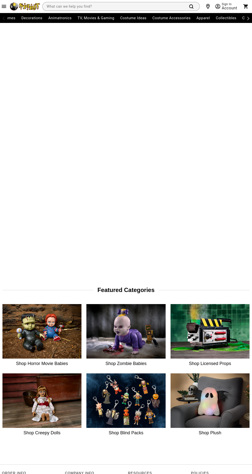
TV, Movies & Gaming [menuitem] (96, 18)
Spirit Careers (75, 279)
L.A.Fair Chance (202, 279)
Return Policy (12, 266)
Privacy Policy (117, 425)
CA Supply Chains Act (206, 253)
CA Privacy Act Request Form (149, 293)
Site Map (134, 253)
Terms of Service (90, 425)
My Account (10, 239)
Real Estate (73, 293)
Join (240, 337)
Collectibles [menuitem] (226, 18)
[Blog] (76, 364)
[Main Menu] (4, 6)
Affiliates (71, 306)
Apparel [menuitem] (203, 18)
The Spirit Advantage (80, 253)
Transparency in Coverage (210, 306)
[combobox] (113, 6)
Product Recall (138, 279)
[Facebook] (5, 364)
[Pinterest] (64, 364)
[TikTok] (40, 364)
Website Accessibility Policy (211, 293)
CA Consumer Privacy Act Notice (215, 239)
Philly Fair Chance (204, 266)
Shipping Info (12, 293)
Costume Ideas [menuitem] (133, 18)
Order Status (11, 253)
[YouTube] (52, 364)
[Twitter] (29, 364)
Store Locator (75, 239)
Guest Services (139, 239)
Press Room (74, 266)
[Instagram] (17, 364)
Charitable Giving (141, 266)
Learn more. (201, 382)
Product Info (11, 306)
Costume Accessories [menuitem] (171, 18)
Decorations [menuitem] (32, 18)
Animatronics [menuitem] (60, 18)
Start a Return (12, 279)
